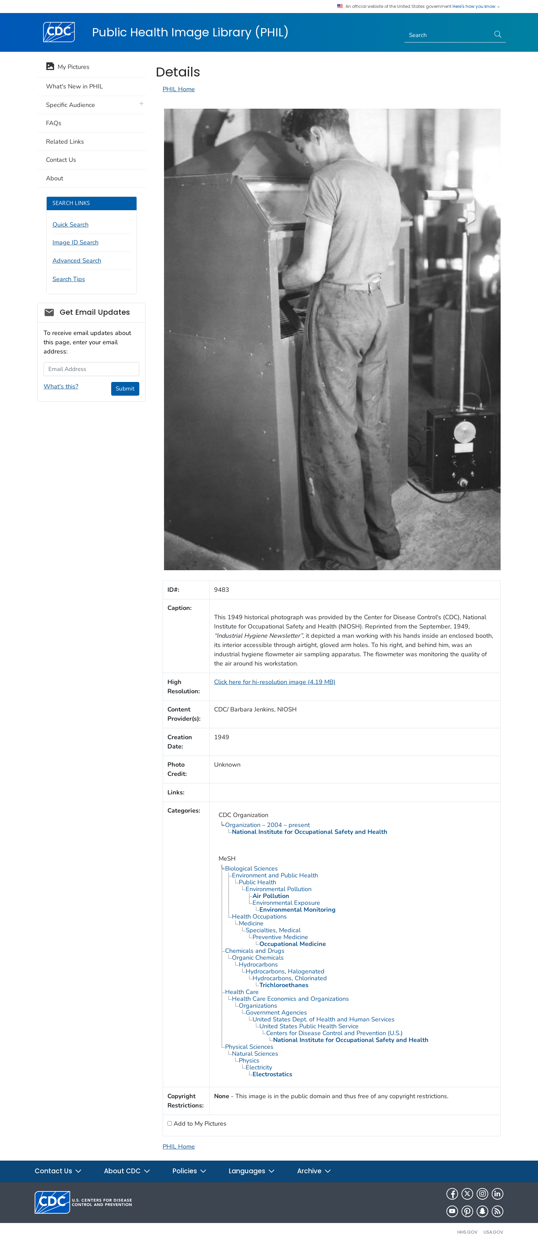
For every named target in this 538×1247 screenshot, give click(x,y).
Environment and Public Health (275, 875)
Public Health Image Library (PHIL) (190, 32)
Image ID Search (75, 242)
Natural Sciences (255, 1054)
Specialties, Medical (273, 930)
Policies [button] (190, 1171)
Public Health (257, 882)
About (54, 178)
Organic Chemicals (258, 958)
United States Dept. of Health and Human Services (324, 1019)
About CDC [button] (127, 1171)
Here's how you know (477, 6)
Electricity (259, 1067)
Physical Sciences (249, 1047)
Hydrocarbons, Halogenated (285, 971)
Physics (249, 1060)
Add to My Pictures (199, 1123)
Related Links (65, 141)
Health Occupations (259, 916)
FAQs (53, 123)
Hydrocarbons (258, 964)
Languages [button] (252, 1171)
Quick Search (70, 224)
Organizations (258, 1006)
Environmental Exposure (286, 903)
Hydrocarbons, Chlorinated (290, 978)
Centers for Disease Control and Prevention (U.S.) (334, 1033)
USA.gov (493, 1232)
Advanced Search (76, 260)
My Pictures (68, 67)
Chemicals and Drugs (254, 951)
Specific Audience (70, 105)
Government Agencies (276, 1012)
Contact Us (61, 160)
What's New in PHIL (74, 86)
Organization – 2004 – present (267, 825)
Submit (125, 389)
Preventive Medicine (280, 937)
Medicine (251, 923)
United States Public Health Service (309, 1026)
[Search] (448, 35)
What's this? (61, 386)
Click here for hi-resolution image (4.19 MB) (275, 682)
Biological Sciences (251, 868)
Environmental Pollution (279, 889)
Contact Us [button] (58, 1171)
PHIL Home (179, 89)
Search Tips (68, 279)
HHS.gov (467, 1232)
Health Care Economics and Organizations (290, 999)
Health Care (242, 992)
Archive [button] (314, 1171)
